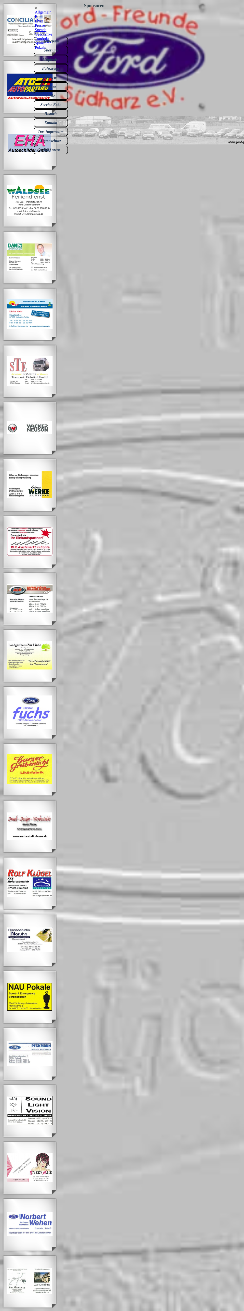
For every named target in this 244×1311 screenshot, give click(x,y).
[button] (29, 113)
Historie (50, 114)
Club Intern (50, 150)
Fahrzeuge (50, 68)
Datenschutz (51, 141)
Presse (51, 86)
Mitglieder (50, 59)
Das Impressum (51, 132)
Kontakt (50, 123)
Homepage (50, 41)
